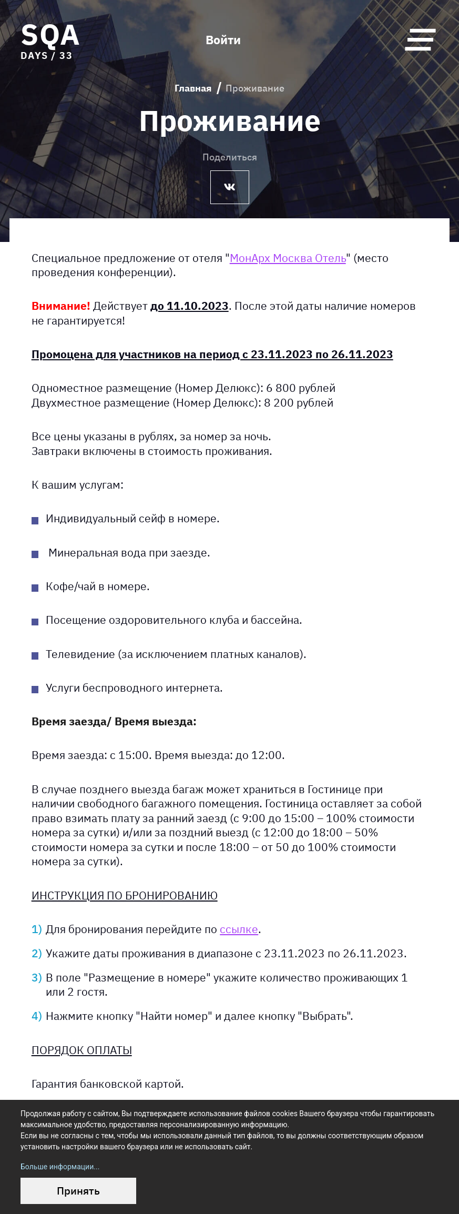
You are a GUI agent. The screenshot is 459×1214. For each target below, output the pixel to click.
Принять (78, 1190)
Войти (223, 40)
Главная (193, 88)
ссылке (239, 929)
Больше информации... (60, 1166)
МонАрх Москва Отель (288, 257)
